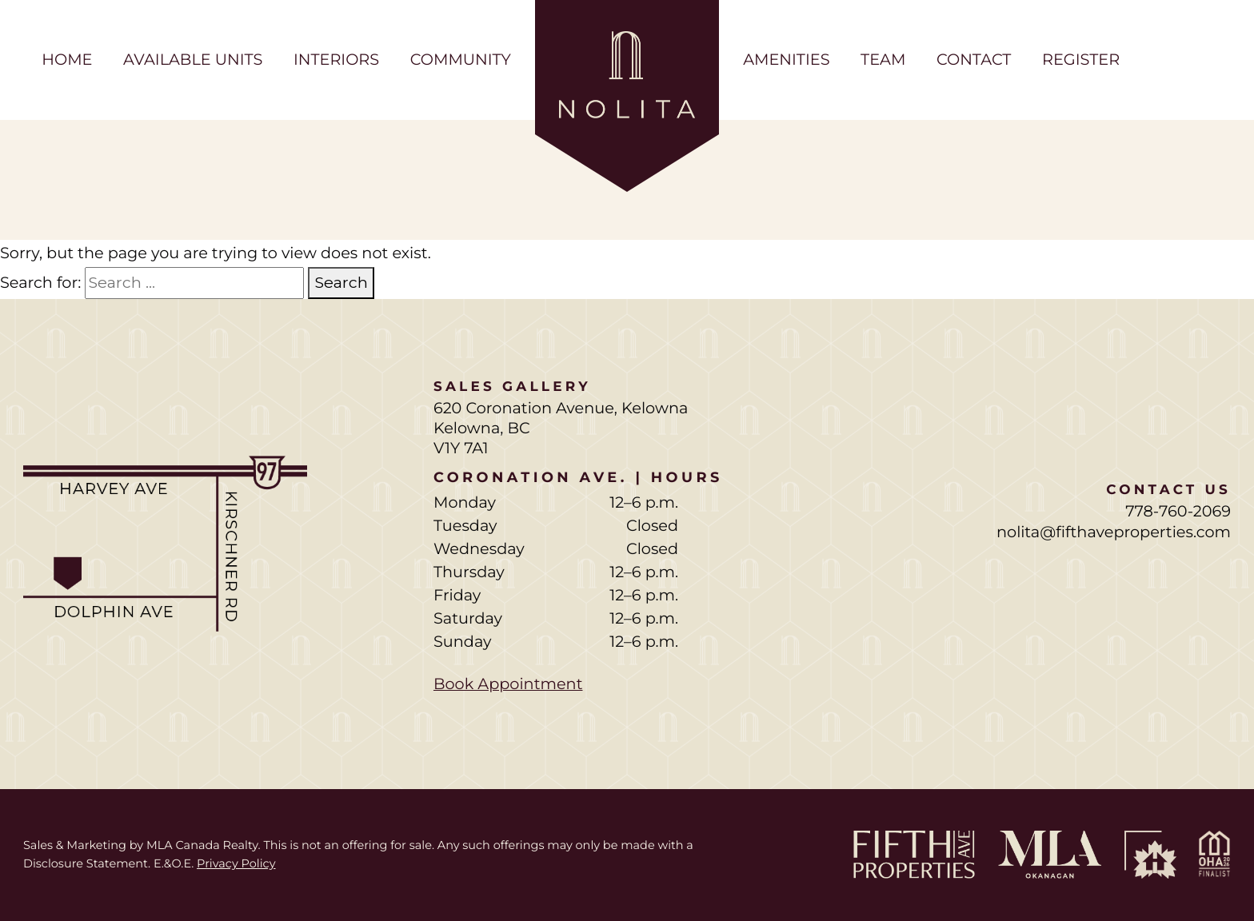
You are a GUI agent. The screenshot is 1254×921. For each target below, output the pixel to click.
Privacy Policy (236, 863)
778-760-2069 (1178, 510)
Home (67, 59)
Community (460, 59)
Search (341, 282)
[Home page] (627, 96)
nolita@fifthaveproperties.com (1113, 531)
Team (883, 59)
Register (1081, 59)
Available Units (192, 59)
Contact (974, 59)
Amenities (786, 59)
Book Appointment (508, 683)
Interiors (336, 59)
